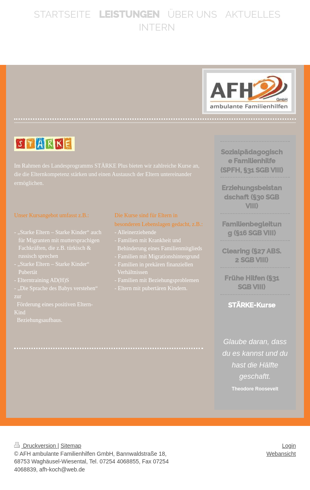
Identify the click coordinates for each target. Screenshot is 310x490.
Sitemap (71, 445)
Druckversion (35, 445)
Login (289, 445)
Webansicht (281, 454)
